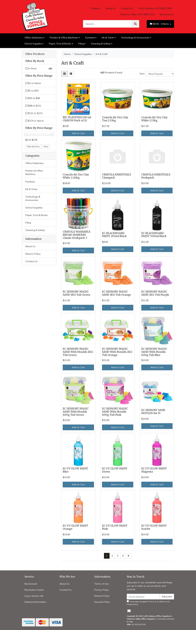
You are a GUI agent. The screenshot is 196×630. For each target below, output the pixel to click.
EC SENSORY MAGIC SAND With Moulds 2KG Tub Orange (117, 352)
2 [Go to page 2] (112, 555)
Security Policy (102, 601)
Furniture (90, 37)
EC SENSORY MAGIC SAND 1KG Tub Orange (116, 293)
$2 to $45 (31, 90)
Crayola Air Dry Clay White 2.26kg (76, 176)
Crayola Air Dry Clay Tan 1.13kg (115, 119)
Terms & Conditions (157, 601)
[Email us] (129, 611)
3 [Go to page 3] (117, 555)
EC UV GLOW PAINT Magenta (154, 470)
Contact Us (127, 8)
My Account (31, 583)
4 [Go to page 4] (123, 555)
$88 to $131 (33, 105)
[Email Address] (143, 596)
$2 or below (33, 83)
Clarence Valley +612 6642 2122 (137, 14)
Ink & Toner (108, 37)
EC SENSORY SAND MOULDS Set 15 (153, 412)
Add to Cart (78, 133)
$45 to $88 (32, 98)
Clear (45, 146)
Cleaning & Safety (100, 43)
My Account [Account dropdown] (166, 14)
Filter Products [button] (35, 54)
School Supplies (33, 43)
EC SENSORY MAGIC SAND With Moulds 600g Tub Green (76, 411)
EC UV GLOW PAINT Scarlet (154, 527)
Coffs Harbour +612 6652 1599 (154, 8)
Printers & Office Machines (64, 37)
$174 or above (34, 120)
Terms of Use (101, 583)
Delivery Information (35, 601)
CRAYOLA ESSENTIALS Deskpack (155, 176)
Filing (81, 43)
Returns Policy (32, 253)
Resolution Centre (34, 589)
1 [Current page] (106, 555)
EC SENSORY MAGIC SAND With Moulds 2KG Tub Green (78, 352)
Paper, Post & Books (60, 43)
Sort (142, 73)
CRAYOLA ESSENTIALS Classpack (116, 176)
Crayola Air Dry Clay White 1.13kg (154, 119)
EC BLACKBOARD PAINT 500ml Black (154, 235)
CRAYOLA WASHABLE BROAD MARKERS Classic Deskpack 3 (76, 234)
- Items (159, 24)
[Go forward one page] (128, 556)
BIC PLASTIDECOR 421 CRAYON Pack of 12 (77, 119)
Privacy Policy (101, 589)
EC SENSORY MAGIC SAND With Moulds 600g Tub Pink (115, 411)
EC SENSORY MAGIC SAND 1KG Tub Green (76, 293)
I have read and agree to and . (148, 602)
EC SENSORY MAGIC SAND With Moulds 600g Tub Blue (154, 352)
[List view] (71, 74)
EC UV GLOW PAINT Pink (114, 527)
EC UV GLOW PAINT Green (114, 470)
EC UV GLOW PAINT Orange (75, 527)
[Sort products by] (160, 74)
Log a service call (34, 595)
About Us (111, 8)
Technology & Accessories (135, 37)
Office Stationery (34, 37)
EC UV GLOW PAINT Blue (75, 470)
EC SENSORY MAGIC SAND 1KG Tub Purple (155, 293)
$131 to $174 (33, 113)
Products (95, 8)
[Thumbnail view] (64, 74)
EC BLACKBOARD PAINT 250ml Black (114, 235)
